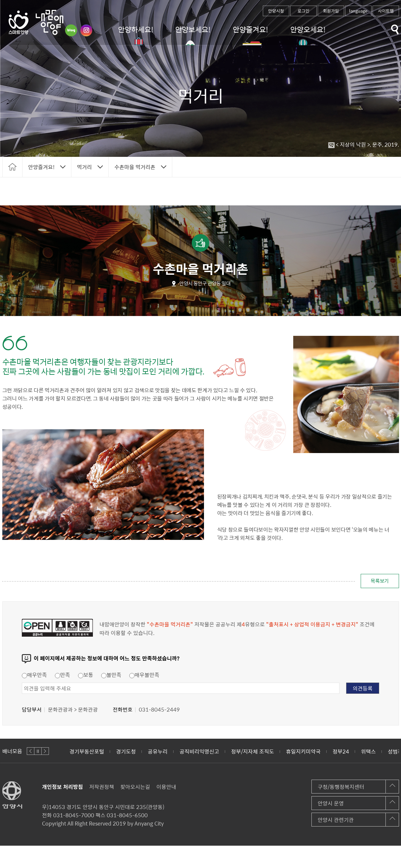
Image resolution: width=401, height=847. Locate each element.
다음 (45, 752)
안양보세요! (193, 29)
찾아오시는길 (135, 788)
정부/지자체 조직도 (252, 752)
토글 (395, 29)
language (358, 11)
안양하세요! (135, 29)
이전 (30, 752)
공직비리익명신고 (199, 752)
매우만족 (34, 676)
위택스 (368, 752)
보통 (85, 676)
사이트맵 (386, 11)
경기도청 (126, 752)
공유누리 (158, 752)
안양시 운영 (331, 804)
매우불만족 (144, 676)
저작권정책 (101, 788)
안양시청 (276, 11)
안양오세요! (308, 29)
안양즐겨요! (250, 29)
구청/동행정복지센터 (341, 788)
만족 (62, 676)
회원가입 (331, 11)
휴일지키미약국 (303, 752)
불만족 (111, 676)
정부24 (341, 752)
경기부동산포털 (86, 752)
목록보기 (377, 581)
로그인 (303, 11)
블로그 (71, 30)
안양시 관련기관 (336, 821)
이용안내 (166, 788)
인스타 (86, 30)
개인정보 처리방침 (62, 788)
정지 (38, 752)
